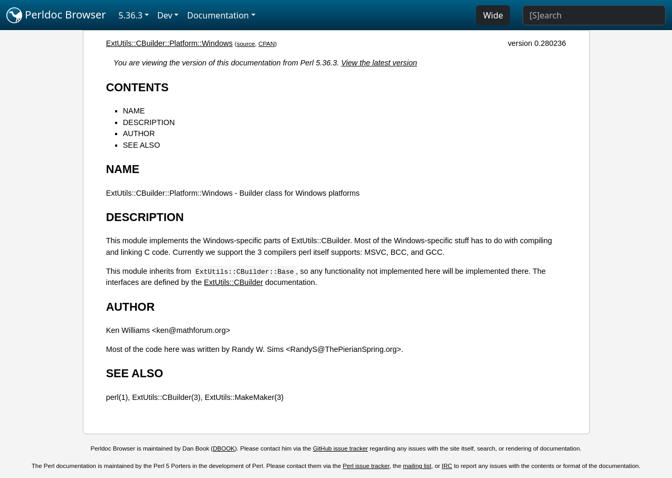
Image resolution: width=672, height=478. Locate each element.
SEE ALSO (141, 145)
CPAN (266, 44)
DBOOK (224, 448)
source (245, 44)
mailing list (417, 466)
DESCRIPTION (149, 122)
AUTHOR (139, 133)
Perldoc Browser (56, 15)
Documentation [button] (218, 15)
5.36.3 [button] (131, 15)
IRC (447, 466)
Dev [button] (165, 15)
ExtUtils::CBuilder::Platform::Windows (169, 43)
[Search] (594, 15)
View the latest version (379, 63)
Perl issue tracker (366, 466)
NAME (134, 111)
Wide (493, 15)
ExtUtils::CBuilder (233, 282)
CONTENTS (137, 87)
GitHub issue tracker (340, 448)
